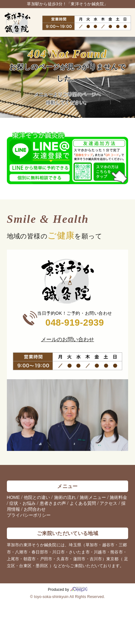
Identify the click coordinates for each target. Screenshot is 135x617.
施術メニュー (93, 497)
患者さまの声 (53, 503)
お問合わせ (35, 509)
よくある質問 (83, 503)
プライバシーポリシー (29, 515)
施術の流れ (65, 497)
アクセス (108, 503)
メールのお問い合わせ (67, 339)
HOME (13, 497)
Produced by (67, 589)
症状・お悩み (22, 503)
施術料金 (118, 497)
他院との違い (37, 497)
